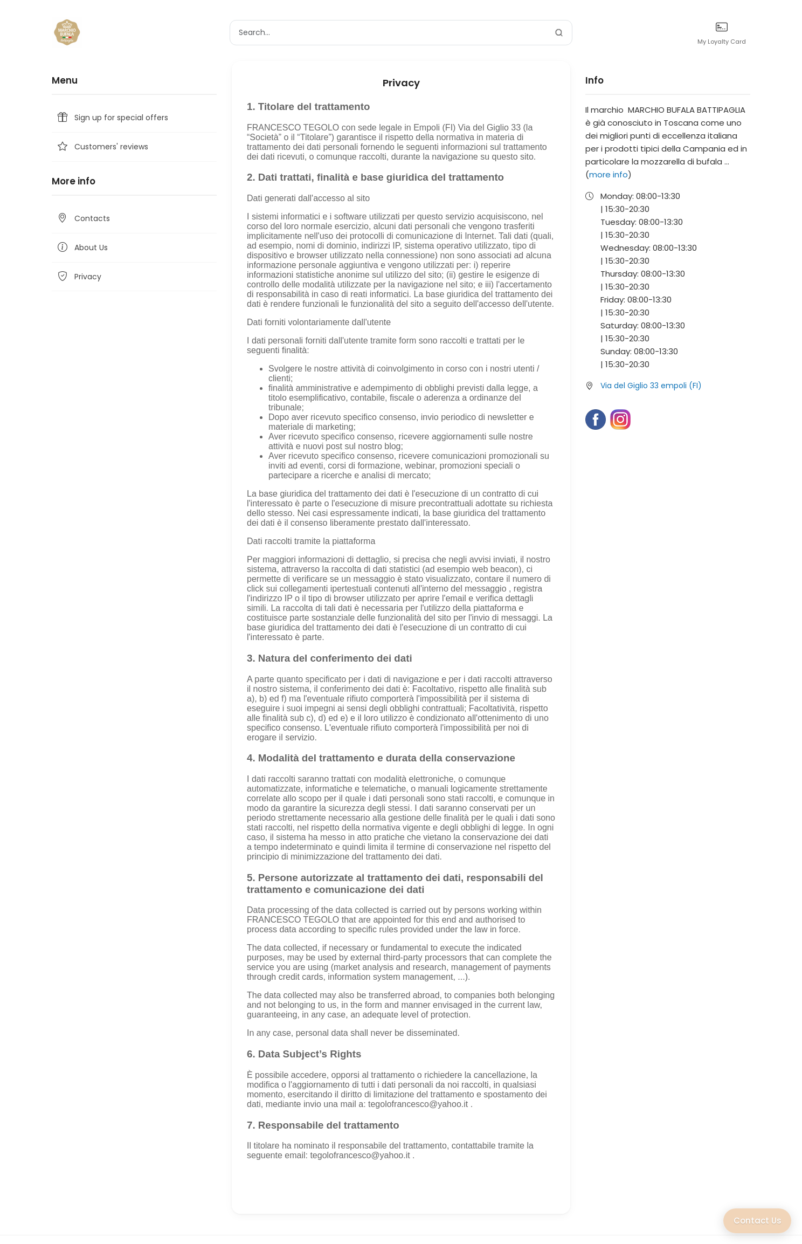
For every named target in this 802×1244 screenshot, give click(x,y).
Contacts (83, 218)
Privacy (78, 277)
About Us (82, 248)
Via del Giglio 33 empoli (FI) (651, 385)
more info (608, 174)
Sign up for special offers (112, 118)
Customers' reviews (102, 147)
